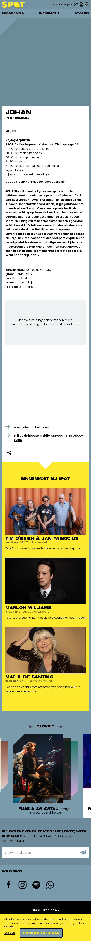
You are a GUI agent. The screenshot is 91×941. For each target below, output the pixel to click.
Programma (13, 13)
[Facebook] (9, 885)
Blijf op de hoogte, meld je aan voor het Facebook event (48, 438)
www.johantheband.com (31, 427)
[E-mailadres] (45, 852)
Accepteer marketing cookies (30, 324)
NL (7, 131)
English (68, 4)
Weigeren (9, 932)
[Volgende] (60, 726)
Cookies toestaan (41, 933)
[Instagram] (22, 885)
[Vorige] (30, 726)
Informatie (49, 13)
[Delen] (9, 452)
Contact (57, 4)
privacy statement (32, 923)
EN (13, 131)
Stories (82, 13)
